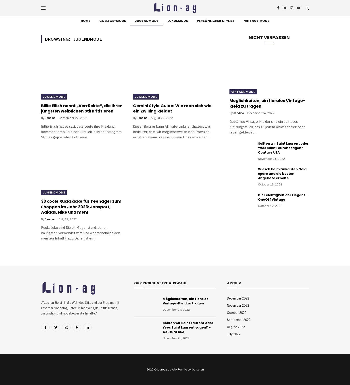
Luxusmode (177, 21)
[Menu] (43, 8)
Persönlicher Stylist (216, 21)
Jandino (50, 118)
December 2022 (238, 298)
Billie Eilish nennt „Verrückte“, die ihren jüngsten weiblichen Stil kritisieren (82, 108)
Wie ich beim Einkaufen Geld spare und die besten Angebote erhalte (282, 173)
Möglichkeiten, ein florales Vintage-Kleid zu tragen (267, 103)
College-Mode (112, 21)
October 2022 (236, 313)
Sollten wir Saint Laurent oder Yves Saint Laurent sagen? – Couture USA (283, 148)
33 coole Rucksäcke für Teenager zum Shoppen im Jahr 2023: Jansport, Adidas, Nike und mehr (81, 207)
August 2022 (236, 327)
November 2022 (238, 306)
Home (86, 21)
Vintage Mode (256, 21)
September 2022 (238, 320)
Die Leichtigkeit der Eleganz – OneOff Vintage (283, 197)
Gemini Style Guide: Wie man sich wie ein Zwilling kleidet (172, 108)
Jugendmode (146, 21)
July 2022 (233, 334)
